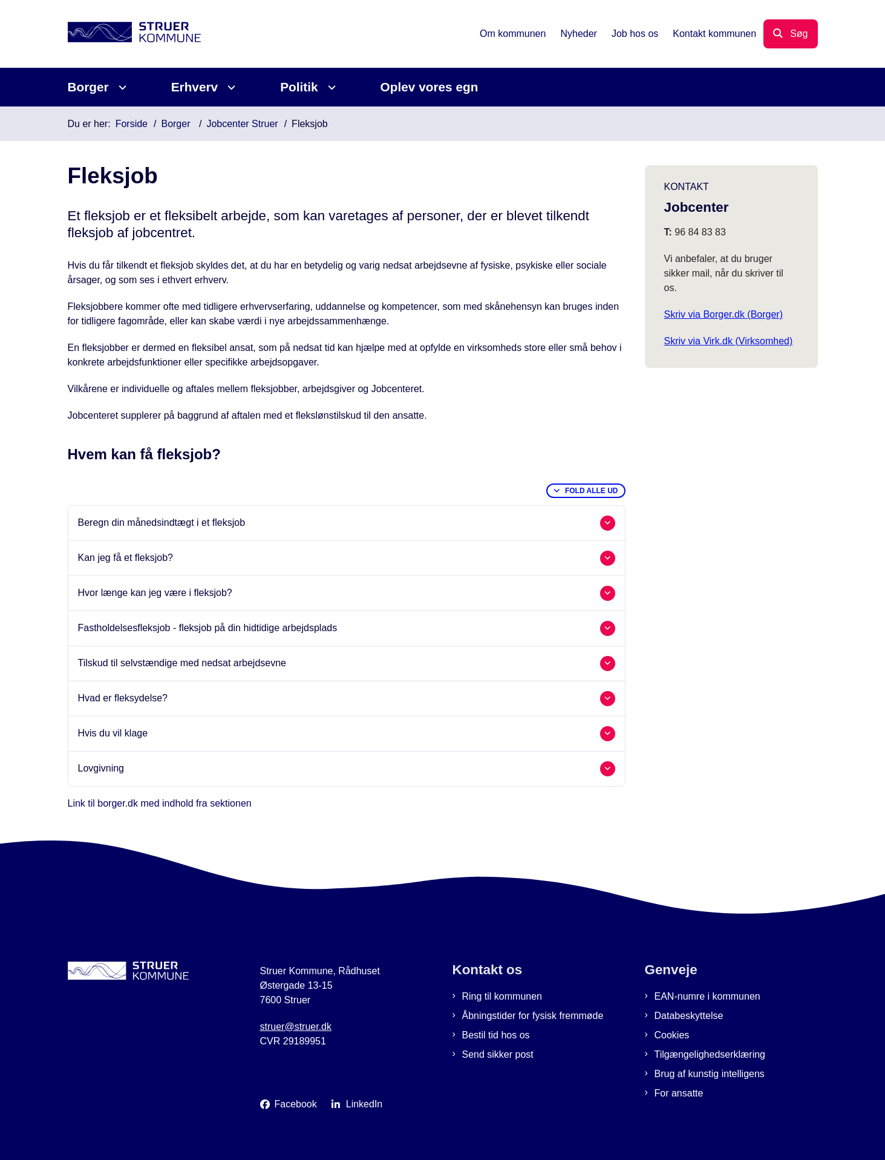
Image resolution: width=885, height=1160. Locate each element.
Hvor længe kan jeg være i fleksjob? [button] (155, 593)
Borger (88, 87)
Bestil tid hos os (496, 1035)
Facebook (296, 1104)
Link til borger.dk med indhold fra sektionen (160, 803)
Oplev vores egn (429, 87)
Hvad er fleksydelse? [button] (123, 698)
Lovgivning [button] (101, 768)
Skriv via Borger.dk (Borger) (723, 314)
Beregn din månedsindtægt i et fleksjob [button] (162, 522)
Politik (299, 87)
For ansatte (679, 1093)
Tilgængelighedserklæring (710, 1054)
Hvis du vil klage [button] (113, 733)
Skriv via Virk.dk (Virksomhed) (728, 341)
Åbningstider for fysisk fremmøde (533, 1016)
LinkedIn (364, 1104)
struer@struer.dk (296, 1026)
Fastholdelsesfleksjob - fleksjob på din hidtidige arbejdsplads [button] (208, 628)
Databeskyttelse (689, 1016)
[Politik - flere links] (330, 87)
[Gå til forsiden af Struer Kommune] (134, 34)
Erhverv (194, 87)
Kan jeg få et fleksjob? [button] (125, 557)
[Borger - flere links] (120, 87)
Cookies (672, 1035)
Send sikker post (498, 1054)
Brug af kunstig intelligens (710, 1074)
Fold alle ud (591, 491)
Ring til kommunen (502, 996)
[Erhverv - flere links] (229, 87)
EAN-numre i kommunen (707, 996)
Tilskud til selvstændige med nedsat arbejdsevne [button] (182, 663)
